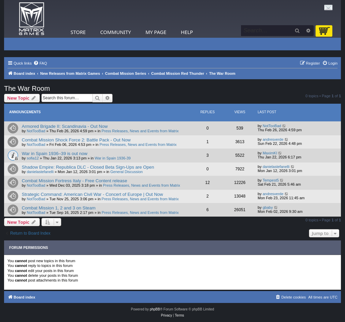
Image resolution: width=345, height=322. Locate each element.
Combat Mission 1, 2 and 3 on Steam (59, 207)
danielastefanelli (40, 172)
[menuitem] (40, 63)
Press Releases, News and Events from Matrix (140, 131)
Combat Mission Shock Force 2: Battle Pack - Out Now (76, 139)
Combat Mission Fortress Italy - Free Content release (74, 180)
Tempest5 (271, 180)
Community (115, 32)
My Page (156, 32)
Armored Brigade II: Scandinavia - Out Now (65, 126)
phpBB (155, 309)
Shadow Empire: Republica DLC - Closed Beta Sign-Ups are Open (88, 167)
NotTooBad (36, 131)
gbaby (268, 207)
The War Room (27, 88)
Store (78, 32)
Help (187, 32)
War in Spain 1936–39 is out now (54, 153)
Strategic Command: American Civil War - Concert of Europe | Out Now (92, 194)
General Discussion (126, 172)
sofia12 (33, 158)
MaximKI (270, 153)
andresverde (273, 139)
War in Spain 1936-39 (113, 158)
